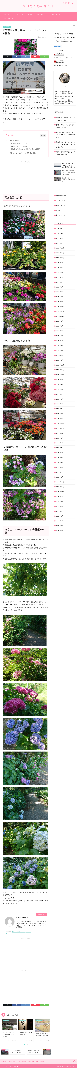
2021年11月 (60, 487)
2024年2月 (59, 355)
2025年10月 (60, 258)
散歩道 (30, 14)
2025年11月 (60, 253)
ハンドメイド (18, 14)
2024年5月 (59, 340)
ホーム (6, 14)
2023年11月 (60, 370)
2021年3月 (59, 526)
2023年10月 (60, 375)
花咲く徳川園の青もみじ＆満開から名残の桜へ (65, 153)
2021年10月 (60, 491)
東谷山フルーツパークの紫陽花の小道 (23, 153)
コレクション (9, 19)
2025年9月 (59, 262)
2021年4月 (59, 521)
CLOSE (43, 135)
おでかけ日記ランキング (60, 65)
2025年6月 (59, 277)
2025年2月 (59, 297)
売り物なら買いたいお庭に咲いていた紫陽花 (25, 149)
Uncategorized (61, 195)
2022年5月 (59, 457)
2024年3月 (59, 350)
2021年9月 (59, 496)
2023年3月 (59, 409)
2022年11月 (60, 428)
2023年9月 (59, 379)
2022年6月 (59, 452)
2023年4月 (59, 404)
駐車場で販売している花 (19, 143)
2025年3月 (59, 292)
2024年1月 (59, 360)
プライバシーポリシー (10, 1066)
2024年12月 (60, 306)
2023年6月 (59, 394)
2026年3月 (59, 233)
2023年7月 (59, 389)
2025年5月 (59, 282)
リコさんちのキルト (38, 6)
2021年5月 (59, 516)
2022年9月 (59, 438)
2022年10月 (60, 433)
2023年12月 (60, 365)
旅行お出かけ (42, 14)
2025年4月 (59, 287)
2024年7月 (59, 331)
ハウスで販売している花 (19, 146)
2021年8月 (59, 501)
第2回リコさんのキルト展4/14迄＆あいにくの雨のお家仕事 (65, 135)
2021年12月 (60, 482)
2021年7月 (59, 506)
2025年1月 (59, 301)
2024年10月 (60, 316)
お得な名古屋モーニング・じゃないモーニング (65, 119)
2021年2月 (59, 530)
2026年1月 (59, 243)
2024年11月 (60, 311)
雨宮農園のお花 (15, 140)
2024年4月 (59, 345)
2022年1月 (59, 477)
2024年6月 (59, 336)
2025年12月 (60, 248)
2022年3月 (59, 467)
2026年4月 (59, 228)
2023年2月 (59, 414)
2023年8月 (59, 384)
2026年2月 (59, 238)
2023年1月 (59, 418)
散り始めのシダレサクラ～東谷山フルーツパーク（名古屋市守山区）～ (65, 144)
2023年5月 (59, 399)
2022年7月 (59, 448)
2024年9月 (59, 321)
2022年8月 (59, 443)
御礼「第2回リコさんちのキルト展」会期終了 (65, 126)
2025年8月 (59, 267)
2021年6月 (59, 511)
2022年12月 (60, 423)
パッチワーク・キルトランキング (63, 58)
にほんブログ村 (59, 50)
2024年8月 (59, 326)
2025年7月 (59, 272)
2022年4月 (59, 462)
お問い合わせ (56, 14)
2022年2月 (59, 472)
